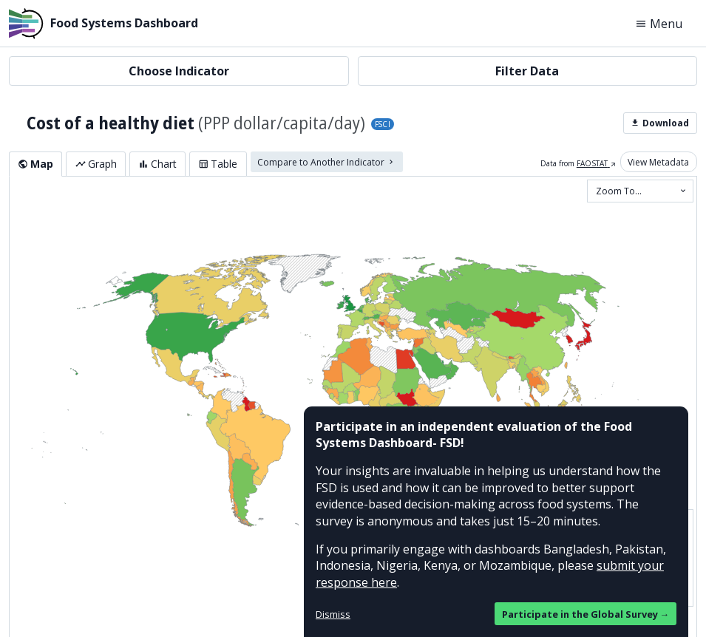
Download (660, 123)
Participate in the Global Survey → (586, 614)
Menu (658, 24)
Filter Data (527, 71)
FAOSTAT (597, 163)
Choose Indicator (179, 71)
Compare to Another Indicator (326, 161)
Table (217, 164)
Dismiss (333, 614)
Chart (157, 164)
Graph (96, 164)
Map (35, 164)
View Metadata (658, 161)
